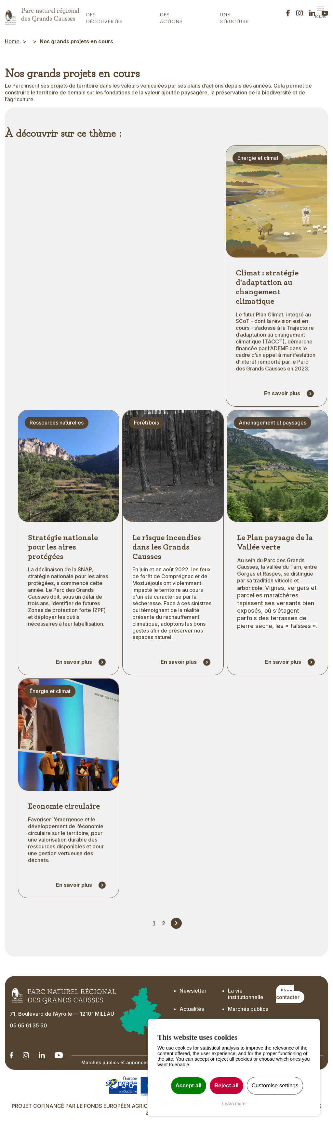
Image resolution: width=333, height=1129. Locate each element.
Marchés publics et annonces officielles (127, 1064)
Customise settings (275, 1085)
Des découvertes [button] (104, 16)
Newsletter (194, 992)
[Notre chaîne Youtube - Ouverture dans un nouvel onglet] (59, 1057)
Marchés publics (248, 1010)
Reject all (226, 1085)
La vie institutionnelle (245, 995)
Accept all (189, 1085)
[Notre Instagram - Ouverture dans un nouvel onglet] (26, 1057)
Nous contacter (288, 995)
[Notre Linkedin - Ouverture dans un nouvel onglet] (11, 1057)
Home (12, 41)
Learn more (234, 1103)
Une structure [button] (234, 16)
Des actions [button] (171, 16)
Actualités (192, 1010)
